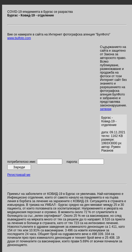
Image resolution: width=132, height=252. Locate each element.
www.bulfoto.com (19, 38)
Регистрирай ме (18, 175)
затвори (105, 109)
